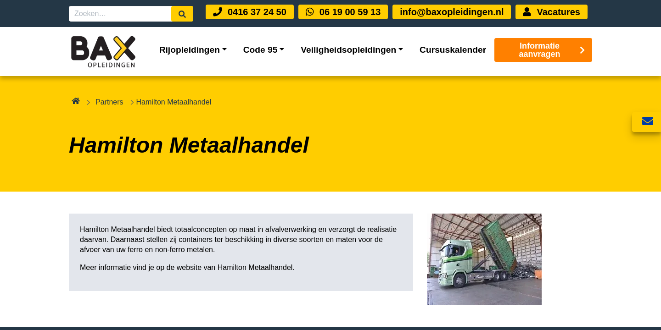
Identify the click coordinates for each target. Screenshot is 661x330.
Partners (109, 102)
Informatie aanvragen (552, 50)
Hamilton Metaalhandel (255, 267)
